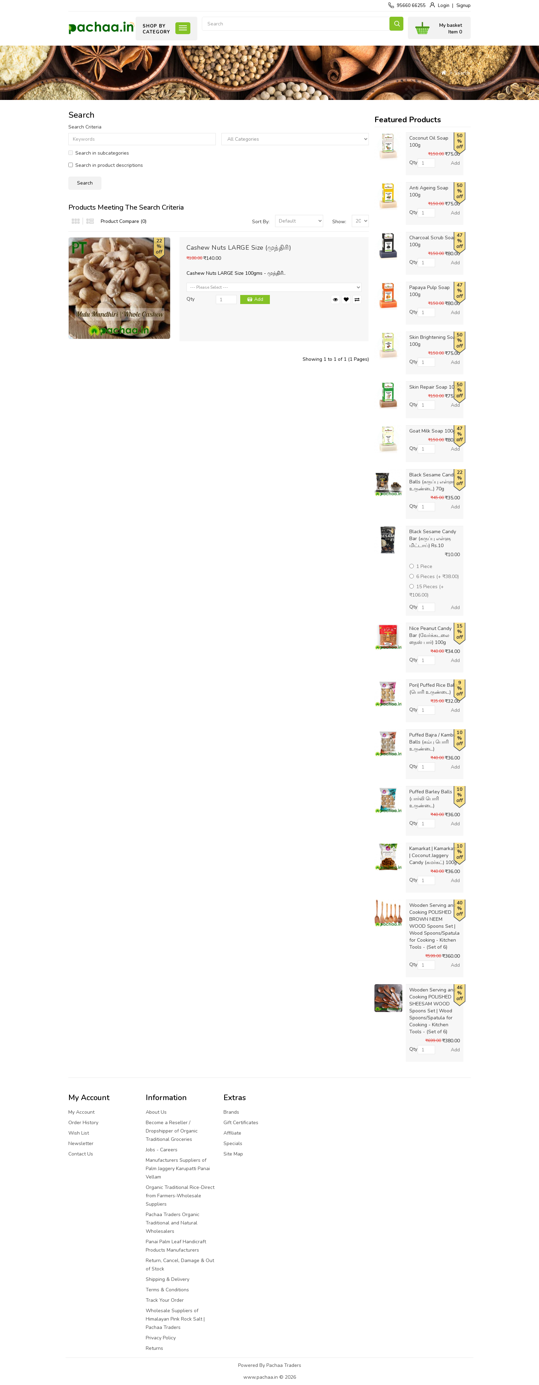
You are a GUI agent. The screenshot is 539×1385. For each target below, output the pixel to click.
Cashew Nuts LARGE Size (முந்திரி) (239, 247)
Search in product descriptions (105, 165)
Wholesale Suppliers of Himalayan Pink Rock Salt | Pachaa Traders (175, 1319)
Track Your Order (165, 1300)
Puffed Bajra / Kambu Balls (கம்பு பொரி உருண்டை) (432, 742)
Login (443, 5)
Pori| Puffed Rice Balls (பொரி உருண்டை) (433, 688)
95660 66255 (411, 5)
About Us (156, 1112)
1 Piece (420, 566)
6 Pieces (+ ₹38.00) (434, 576)
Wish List (78, 1133)
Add (258, 299)
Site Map (233, 1154)
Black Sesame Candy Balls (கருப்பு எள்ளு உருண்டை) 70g (432, 482)
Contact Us (80, 1154)
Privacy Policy (161, 1338)
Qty (191, 299)
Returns (154, 1348)
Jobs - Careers (161, 1149)
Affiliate (232, 1133)
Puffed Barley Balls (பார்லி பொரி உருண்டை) (430, 798)
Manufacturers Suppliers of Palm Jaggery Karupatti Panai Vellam (178, 1168)
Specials (232, 1143)
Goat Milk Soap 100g (432, 431)
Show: (339, 221)
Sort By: (261, 221)
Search (396, 24)
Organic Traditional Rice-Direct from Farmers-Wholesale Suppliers (180, 1195)
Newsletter (80, 1143)
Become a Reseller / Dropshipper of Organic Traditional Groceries (172, 1131)
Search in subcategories (98, 153)
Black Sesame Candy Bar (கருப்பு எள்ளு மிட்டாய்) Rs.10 (432, 538)
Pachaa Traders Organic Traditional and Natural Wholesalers (172, 1223)
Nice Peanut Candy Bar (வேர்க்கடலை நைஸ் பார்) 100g (430, 635)
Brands (231, 1112)
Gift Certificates (240, 1122)
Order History (83, 1122)
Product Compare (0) (123, 221)
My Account (81, 1112)
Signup (463, 5)
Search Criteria (84, 127)
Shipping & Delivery (167, 1279)
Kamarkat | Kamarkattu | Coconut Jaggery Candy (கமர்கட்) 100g (434, 855)
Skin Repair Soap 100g (434, 387)
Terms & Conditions (167, 1289)
